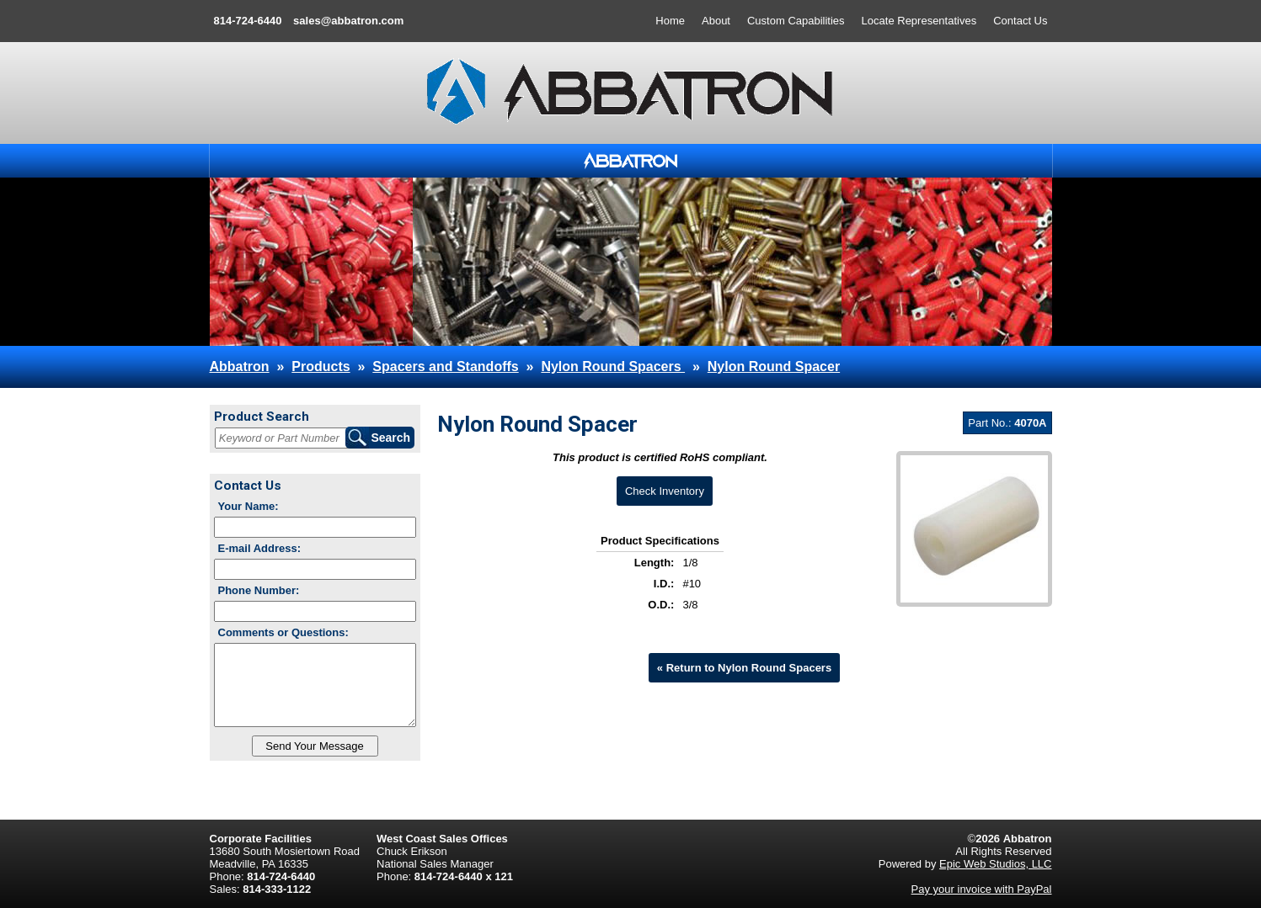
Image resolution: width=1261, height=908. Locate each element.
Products (320, 366)
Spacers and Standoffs (445, 366)
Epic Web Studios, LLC (995, 864)
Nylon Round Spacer (774, 366)
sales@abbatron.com (348, 20)
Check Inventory (664, 491)
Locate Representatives (919, 20)
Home (670, 20)
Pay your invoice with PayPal (981, 889)
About (716, 20)
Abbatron (240, 366)
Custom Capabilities (796, 20)
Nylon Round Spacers (613, 366)
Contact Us (1020, 20)
